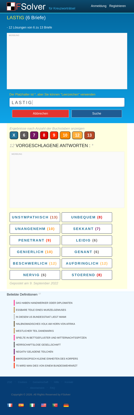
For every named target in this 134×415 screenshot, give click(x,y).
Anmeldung (98, 6)
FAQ (52, 387)
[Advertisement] (67, 61)
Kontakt (69, 382)
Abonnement (37, 387)
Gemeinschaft (40, 382)
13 (89, 135)
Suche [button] (96, 113)
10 (65, 135)
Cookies (22, 382)
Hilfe (56, 382)
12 (77, 135)
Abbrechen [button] (40, 113)
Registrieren (117, 6)
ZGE (9, 382)
